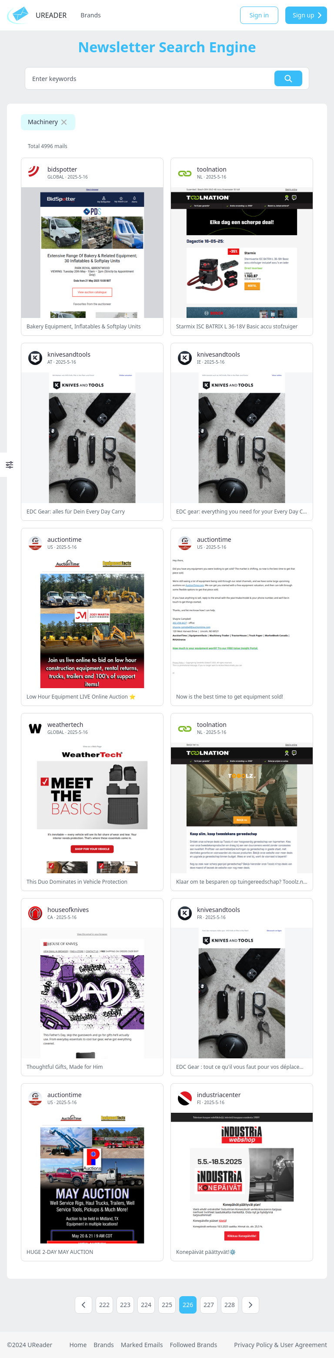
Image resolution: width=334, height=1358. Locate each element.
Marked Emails (142, 1345)
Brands (90, 15)
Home (78, 1345)
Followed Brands (193, 1345)
